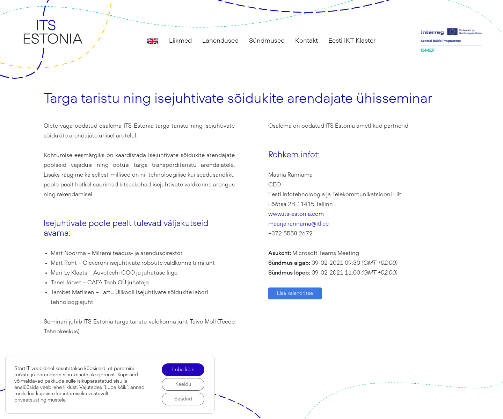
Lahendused (220, 41)
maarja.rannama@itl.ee (298, 224)
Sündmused (267, 41)
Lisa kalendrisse (295, 293)
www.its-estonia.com (296, 214)
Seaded (183, 399)
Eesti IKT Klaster (352, 41)
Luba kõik (183, 369)
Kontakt (306, 41)
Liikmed (180, 41)
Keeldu (183, 384)
